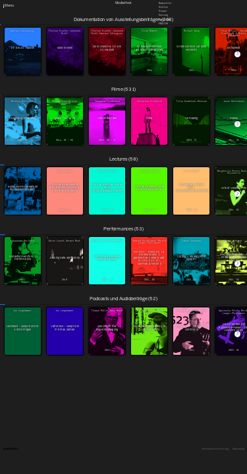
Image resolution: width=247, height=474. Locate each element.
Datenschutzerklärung (215, 449)
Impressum (238, 449)
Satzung (163, 15)
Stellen (163, 7)
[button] (237, 54)
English (163, 23)
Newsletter (165, 2)
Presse (163, 11)
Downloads (165, 19)
